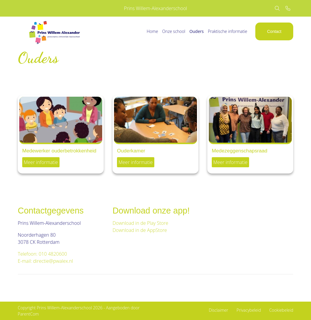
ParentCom (28, 314)
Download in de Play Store (140, 223)
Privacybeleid (249, 310)
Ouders (196, 31)
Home (152, 31)
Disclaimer (218, 310)
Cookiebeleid (281, 310)
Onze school (173, 31)
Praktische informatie (227, 31)
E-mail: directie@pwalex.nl (45, 261)
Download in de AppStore (140, 230)
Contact (274, 31)
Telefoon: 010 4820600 (42, 254)
